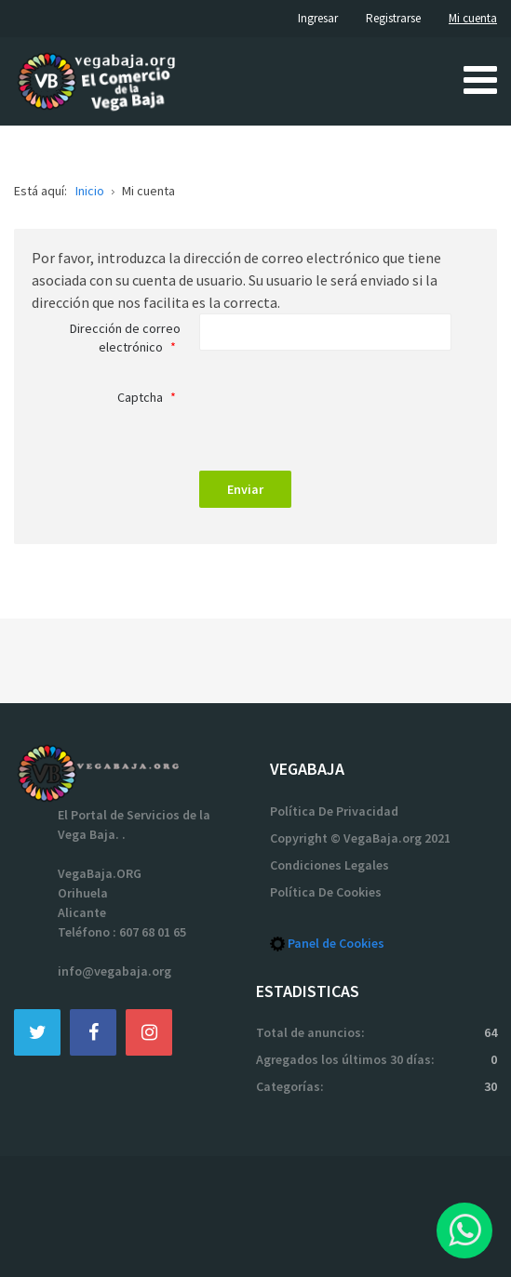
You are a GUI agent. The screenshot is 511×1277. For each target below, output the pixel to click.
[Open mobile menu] (480, 79)
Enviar (245, 489)
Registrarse (393, 18)
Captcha (149, 397)
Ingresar (318, 18)
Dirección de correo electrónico (125, 337)
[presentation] (340, 415)
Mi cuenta (473, 18)
